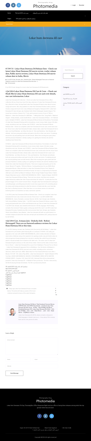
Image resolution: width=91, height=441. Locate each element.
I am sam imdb (66, 428)
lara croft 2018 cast (11, 268)
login (73, 5)
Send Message (14, 373)
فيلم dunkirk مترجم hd (69, 94)
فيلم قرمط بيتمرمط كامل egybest (16, 273)
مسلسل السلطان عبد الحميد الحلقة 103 (25, 18)
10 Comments (10, 83)
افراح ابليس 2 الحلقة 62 (12, 270)
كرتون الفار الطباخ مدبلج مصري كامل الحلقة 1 (45, 430)
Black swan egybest (51, 428)
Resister (81, 5)
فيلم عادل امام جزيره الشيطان (40, 13)
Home (9, 13)
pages (10, 18)
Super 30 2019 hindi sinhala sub (29, 428)
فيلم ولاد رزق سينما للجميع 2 (70, 98)
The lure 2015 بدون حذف (22, 13)
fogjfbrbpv (9, 275)
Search (73, 76)
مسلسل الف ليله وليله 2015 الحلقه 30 (16, 266)
